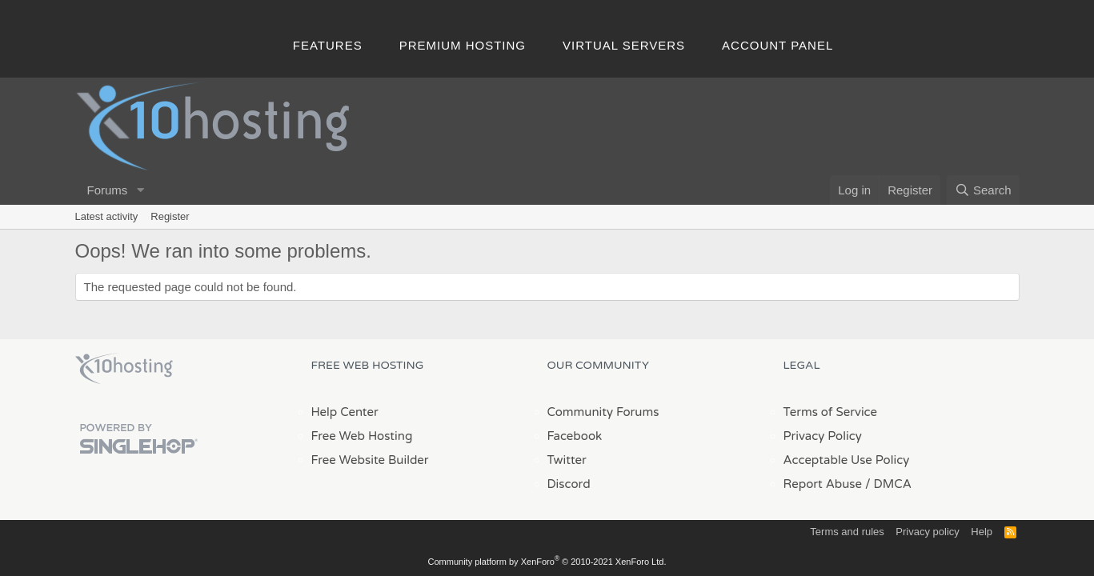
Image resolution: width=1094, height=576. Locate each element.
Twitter (567, 460)
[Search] (983, 190)
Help (981, 532)
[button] (140, 190)
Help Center (345, 412)
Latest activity (106, 216)
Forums (107, 190)
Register (169, 216)
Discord (569, 484)
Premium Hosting (462, 45)
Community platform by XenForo (547, 561)
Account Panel (777, 45)
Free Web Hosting (362, 436)
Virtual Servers (624, 45)
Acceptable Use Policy (846, 460)
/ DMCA (888, 484)
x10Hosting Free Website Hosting (124, 369)
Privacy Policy (822, 436)
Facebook (575, 436)
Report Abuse (823, 484)
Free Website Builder (370, 460)
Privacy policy (927, 532)
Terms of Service (830, 412)
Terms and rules (847, 532)
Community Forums (603, 412)
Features (328, 45)
